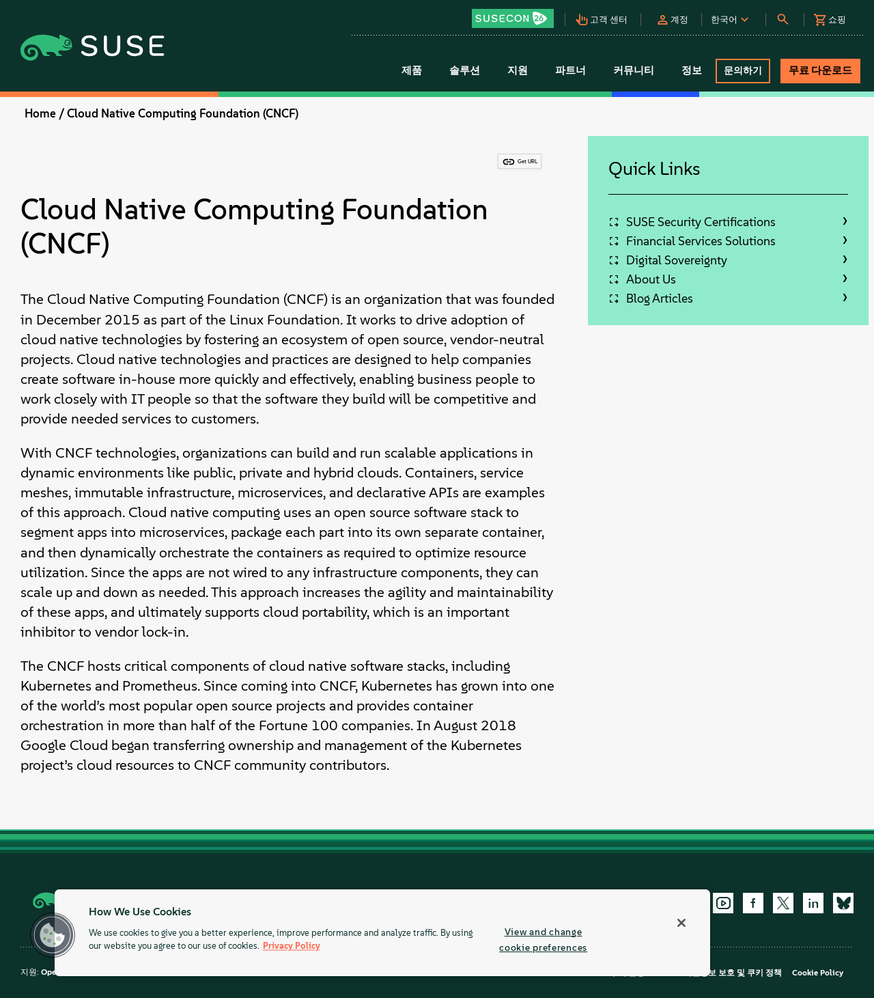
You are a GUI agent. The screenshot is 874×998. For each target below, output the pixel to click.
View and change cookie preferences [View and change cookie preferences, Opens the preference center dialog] (543, 940)
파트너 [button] (570, 70)
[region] (382, 932)
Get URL (527, 161)
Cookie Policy (817, 973)
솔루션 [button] (464, 70)
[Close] (681, 923)
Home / (44, 113)
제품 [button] (411, 70)
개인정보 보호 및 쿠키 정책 (732, 973)
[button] (517, 14)
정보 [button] (691, 70)
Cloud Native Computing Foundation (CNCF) (182, 113)
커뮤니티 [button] (633, 70)
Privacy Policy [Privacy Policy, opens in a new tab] (291, 946)
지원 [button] (517, 70)
